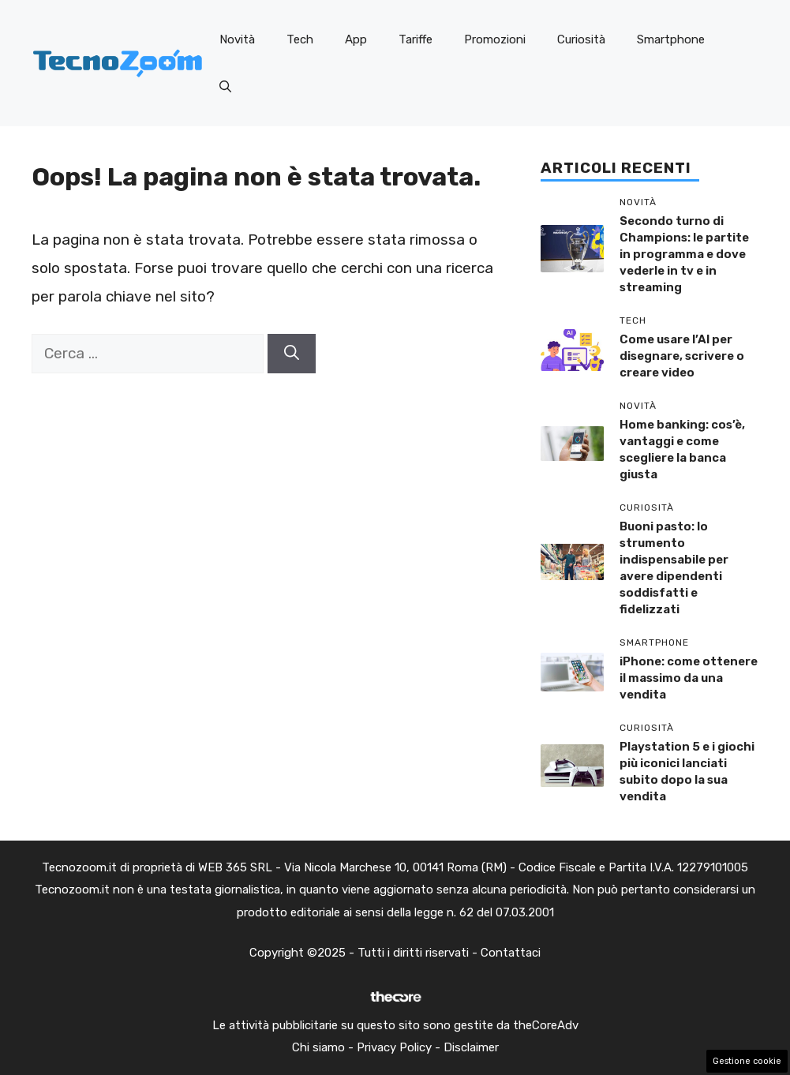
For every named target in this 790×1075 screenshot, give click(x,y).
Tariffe (415, 39)
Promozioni (495, 39)
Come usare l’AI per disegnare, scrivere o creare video (682, 356)
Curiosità (581, 39)
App (356, 39)
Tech (299, 39)
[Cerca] (292, 354)
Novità (237, 39)
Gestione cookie (747, 1061)
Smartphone (671, 39)
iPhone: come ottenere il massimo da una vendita (689, 678)
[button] (225, 86)
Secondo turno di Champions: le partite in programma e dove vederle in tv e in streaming (684, 254)
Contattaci (511, 953)
